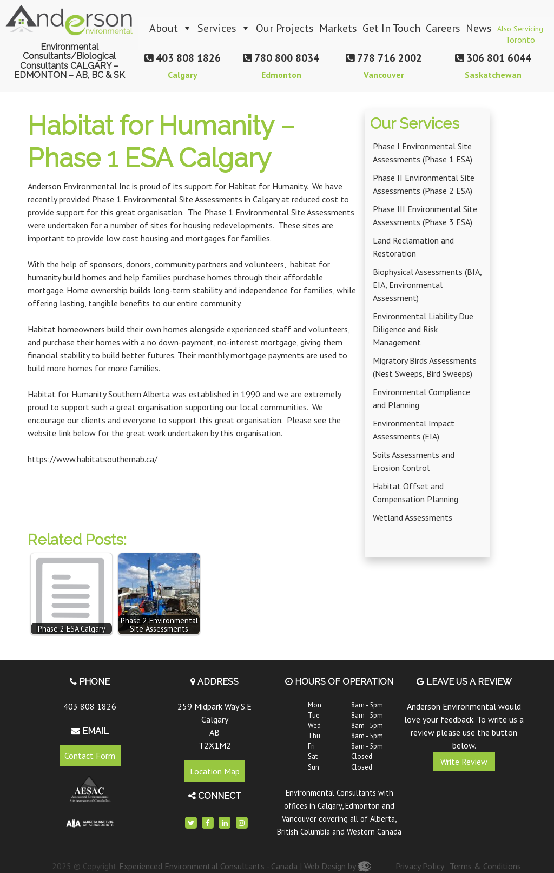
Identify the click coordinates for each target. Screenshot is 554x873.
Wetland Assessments (412, 517)
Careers (443, 28)
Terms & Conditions (485, 866)
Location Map (215, 771)
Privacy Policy (419, 866)
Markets (338, 28)
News (479, 28)
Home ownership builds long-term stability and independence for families (200, 290)
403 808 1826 (89, 706)
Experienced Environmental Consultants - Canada (208, 866)
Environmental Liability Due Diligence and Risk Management (423, 329)
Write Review (463, 761)
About (170, 28)
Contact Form (89, 755)
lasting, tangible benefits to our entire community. (151, 303)
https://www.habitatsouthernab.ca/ (92, 459)
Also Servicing (520, 32)
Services (223, 28)
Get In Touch (391, 28)
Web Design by (337, 866)
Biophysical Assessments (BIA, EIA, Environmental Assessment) (427, 284)
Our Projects (285, 28)
